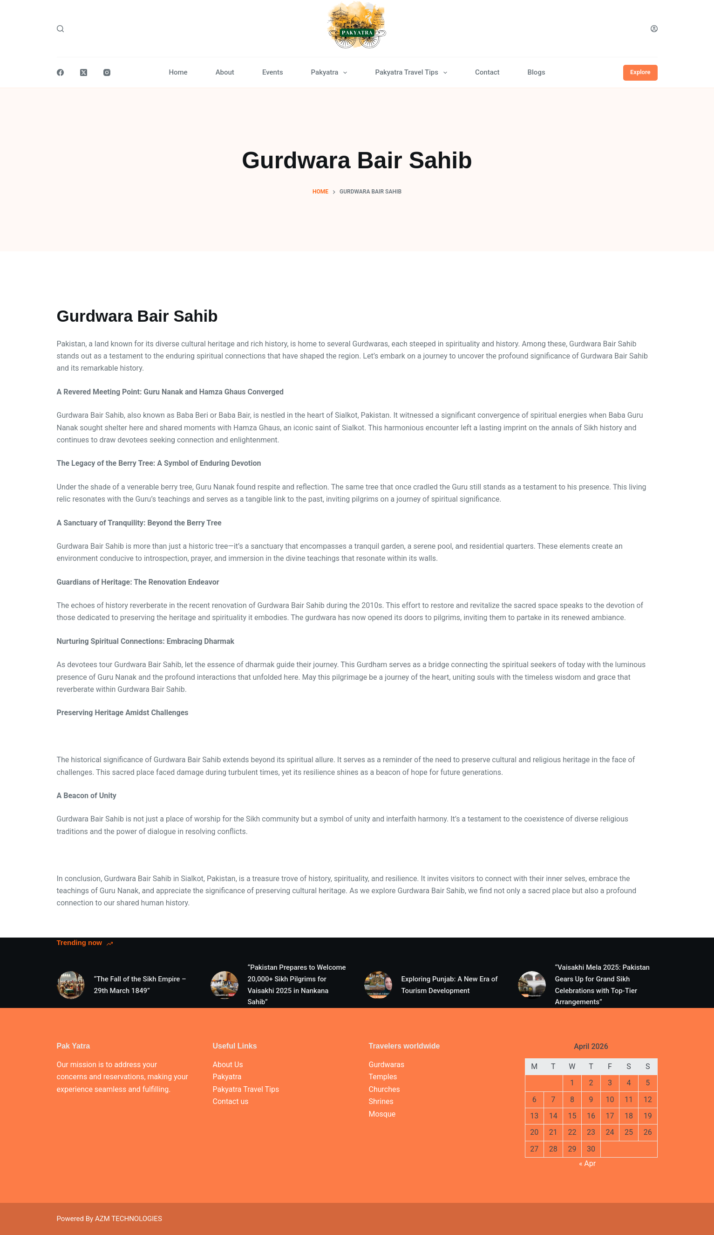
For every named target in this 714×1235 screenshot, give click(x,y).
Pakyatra (331, 72)
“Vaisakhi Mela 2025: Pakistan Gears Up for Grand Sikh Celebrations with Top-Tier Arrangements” (602, 984)
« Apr (587, 1163)
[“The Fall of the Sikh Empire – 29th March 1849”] (71, 985)
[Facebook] (60, 72)
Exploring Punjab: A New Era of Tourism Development (449, 985)
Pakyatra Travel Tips (413, 72)
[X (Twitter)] (83, 72)
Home (178, 72)
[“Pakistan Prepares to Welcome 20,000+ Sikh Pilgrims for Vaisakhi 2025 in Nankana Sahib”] (224, 985)
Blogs (536, 72)
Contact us (231, 1101)
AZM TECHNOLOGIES (128, 1218)
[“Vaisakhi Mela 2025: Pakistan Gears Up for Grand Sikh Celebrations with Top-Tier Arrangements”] (532, 985)
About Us (228, 1064)
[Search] (60, 28)
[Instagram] (106, 72)
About (225, 72)
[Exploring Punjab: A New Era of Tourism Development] (378, 985)
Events (272, 72)
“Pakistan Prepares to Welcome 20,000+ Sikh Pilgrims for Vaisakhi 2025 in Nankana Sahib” (297, 984)
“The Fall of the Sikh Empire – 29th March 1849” (140, 985)
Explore (640, 72)
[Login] (654, 28)
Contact (487, 72)
